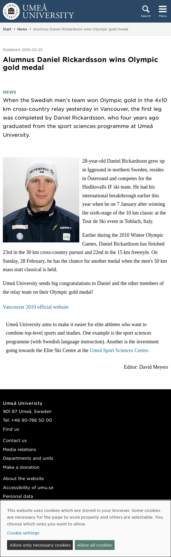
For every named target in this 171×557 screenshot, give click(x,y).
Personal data (18, 496)
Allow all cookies (94, 544)
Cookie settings (23, 532)
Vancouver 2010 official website (36, 307)
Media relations (19, 449)
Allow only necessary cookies (40, 544)
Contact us (15, 440)
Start (7, 29)
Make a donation (21, 467)
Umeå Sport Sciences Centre (119, 350)
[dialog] (85, 528)
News (22, 29)
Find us (11, 429)
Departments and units (28, 458)
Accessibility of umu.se (28, 487)
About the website (23, 478)
